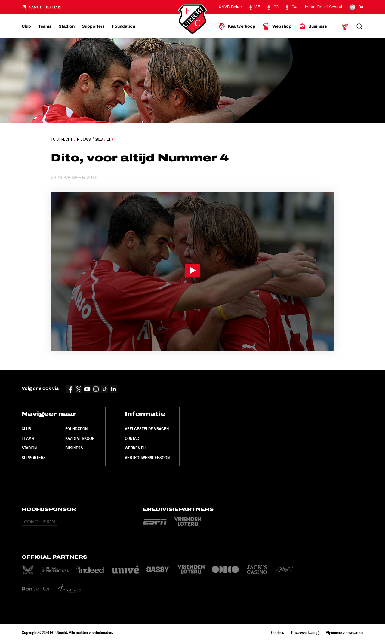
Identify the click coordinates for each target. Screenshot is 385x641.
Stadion (29, 448)
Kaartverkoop (79, 438)
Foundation (76, 428)
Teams (28, 438)
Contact (133, 438)
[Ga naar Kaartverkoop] (236, 26)
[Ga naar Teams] (44, 26)
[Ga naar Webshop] (277, 26)
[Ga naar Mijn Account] (345, 26)
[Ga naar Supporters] (93, 26)
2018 (99, 139)
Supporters (34, 457)
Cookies (277, 632)
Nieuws (84, 139)
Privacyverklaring (305, 632)
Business (74, 448)
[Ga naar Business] (313, 26)
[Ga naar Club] (26, 26)
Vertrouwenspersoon (147, 457)
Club (26, 428)
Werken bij (135, 448)
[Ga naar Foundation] (123, 26)
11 (108, 139)
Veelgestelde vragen (147, 428)
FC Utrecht (61, 139)
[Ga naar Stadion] (67, 26)
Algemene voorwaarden (344, 632)
